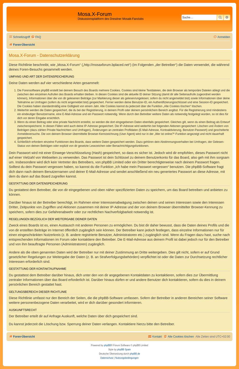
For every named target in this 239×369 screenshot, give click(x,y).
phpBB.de (135, 353)
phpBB (107, 345)
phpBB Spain (124, 349)
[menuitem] (36, 37)
